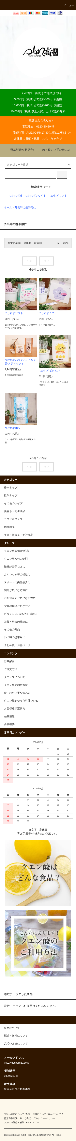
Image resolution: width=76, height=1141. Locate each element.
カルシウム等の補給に (17, 574)
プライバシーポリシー (44, 1118)
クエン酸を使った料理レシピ (21, 700)
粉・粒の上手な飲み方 (54, 149)
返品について (54, 1114)
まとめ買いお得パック (17, 645)
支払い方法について (14, 1114)
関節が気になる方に (16, 590)
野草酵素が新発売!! (20, 149)
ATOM (36, 1122)
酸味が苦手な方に (14, 566)
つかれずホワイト (35, 195)
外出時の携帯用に (25, 207)
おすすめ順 (14, 243)
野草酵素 (9, 661)
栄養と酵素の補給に (16, 621)
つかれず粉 (15, 195)
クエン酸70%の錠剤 (16, 558)
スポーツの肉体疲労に (17, 582)
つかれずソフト (58, 195)
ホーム (8, 207)
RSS (28, 1122)
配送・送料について (36, 1114)
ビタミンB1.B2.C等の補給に (20, 614)
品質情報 (9, 716)
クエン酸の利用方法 (16, 685)
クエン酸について (14, 677)
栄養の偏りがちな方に (17, 606)
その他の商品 (12, 629)
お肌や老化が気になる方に (20, 598)
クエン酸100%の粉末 (16, 550)
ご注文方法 (10, 669)
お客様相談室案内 (14, 708)
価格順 (27, 243)
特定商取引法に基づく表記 (17, 1118)
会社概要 (9, 724)
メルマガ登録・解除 (14, 1122)
